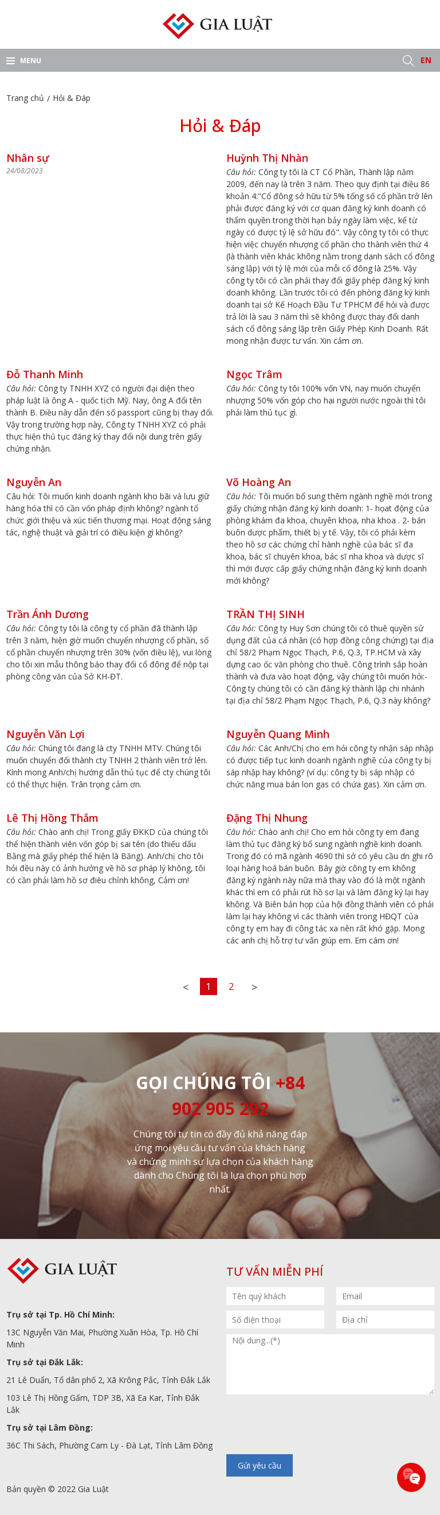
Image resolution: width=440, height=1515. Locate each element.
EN (426, 60)
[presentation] (313, 1425)
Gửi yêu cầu (259, 1465)
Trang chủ (25, 97)
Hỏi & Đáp (72, 97)
